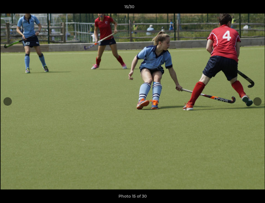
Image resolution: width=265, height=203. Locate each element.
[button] (241, 8)
